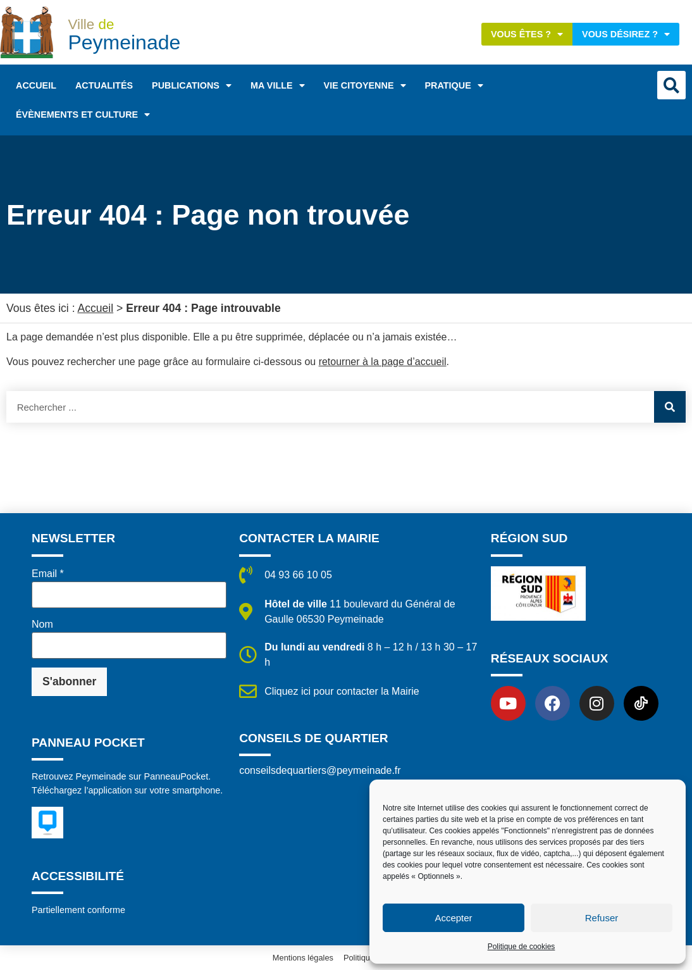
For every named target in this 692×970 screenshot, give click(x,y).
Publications (192, 85)
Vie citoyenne (365, 85)
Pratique (454, 85)
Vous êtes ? (527, 34)
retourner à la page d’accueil (383, 361)
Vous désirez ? (626, 34)
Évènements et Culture (83, 114)
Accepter (453, 917)
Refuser (602, 917)
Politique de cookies (521, 946)
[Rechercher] (670, 407)
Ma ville (277, 85)
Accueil (36, 85)
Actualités (104, 85)
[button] (671, 85)
